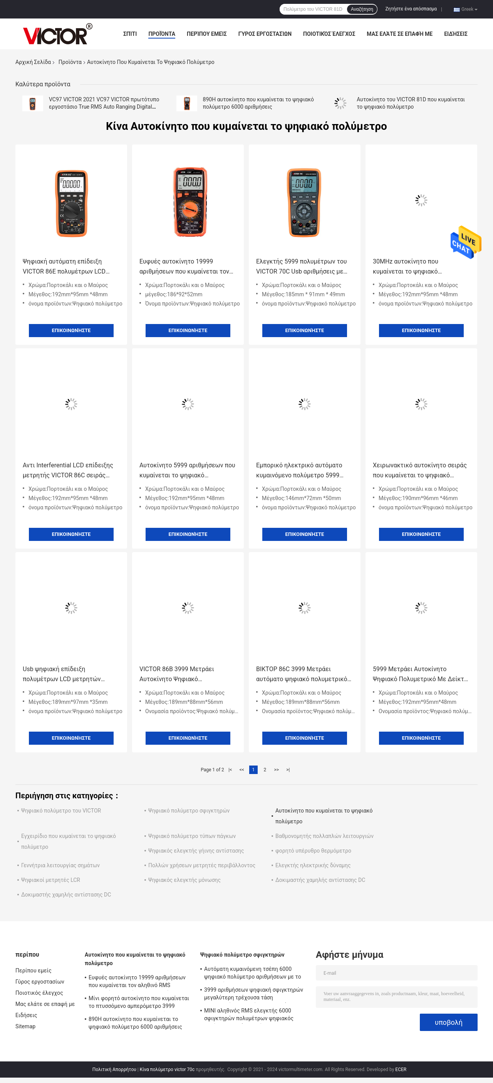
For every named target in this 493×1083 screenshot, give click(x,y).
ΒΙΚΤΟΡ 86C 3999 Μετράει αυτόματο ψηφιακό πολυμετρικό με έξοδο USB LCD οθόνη (301, 674)
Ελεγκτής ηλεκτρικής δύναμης (312, 865)
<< (242, 769)
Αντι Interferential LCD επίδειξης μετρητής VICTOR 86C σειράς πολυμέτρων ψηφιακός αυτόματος (71, 471)
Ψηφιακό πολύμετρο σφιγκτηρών (189, 811)
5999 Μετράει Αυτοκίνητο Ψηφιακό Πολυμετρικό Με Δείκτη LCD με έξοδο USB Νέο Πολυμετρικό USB (420, 674)
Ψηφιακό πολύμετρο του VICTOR (61, 811)
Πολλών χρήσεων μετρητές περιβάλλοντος (201, 865)
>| (288, 769)
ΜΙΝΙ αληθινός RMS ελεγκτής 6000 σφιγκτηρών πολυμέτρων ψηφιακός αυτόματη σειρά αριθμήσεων (248, 1015)
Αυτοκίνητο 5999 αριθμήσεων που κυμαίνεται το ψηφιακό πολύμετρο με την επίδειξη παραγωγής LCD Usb (187, 471)
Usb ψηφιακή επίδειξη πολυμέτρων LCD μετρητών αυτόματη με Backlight (62, 674)
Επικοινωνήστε (71, 330)
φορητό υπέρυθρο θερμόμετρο (313, 851)
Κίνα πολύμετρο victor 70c (167, 1069)
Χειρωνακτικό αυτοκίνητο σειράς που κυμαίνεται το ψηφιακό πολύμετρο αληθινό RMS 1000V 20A (420, 471)
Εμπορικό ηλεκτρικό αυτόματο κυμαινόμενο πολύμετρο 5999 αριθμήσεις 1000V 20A (299, 471)
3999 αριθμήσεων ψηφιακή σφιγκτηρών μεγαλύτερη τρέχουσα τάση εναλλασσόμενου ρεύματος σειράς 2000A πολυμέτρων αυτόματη (255, 995)
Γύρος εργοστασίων (265, 34)
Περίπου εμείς (207, 34)
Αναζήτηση (362, 9)
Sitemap (25, 1026)
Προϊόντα (161, 34)
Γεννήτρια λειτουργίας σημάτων (60, 865)
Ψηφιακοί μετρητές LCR (50, 880)
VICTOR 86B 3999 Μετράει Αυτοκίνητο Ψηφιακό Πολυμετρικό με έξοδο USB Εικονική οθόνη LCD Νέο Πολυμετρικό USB (177, 674)
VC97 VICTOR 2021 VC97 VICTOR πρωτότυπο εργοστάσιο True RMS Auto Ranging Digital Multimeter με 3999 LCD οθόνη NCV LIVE (104, 106)
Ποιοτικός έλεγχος (329, 34)
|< (230, 769)
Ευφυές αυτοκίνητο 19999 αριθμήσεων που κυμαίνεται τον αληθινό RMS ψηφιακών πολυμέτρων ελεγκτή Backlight (184, 267)
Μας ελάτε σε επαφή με (400, 34)
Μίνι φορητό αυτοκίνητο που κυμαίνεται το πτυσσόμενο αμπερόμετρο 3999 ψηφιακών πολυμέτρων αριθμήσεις (139, 1003)
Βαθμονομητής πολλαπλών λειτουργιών (324, 836)
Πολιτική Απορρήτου (114, 1069)
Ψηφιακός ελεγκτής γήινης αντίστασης (196, 851)
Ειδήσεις (456, 34)
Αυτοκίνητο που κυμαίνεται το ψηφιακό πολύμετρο (135, 959)
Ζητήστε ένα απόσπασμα (411, 9)
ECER (400, 1069)
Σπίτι (130, 34)
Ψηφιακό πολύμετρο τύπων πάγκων (192, 836)
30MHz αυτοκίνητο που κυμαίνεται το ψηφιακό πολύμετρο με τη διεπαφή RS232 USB (419, 267)
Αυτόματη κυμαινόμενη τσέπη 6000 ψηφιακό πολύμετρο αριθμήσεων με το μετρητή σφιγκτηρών (252, 974)
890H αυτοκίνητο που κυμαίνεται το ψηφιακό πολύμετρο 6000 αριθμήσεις (135, 1023)
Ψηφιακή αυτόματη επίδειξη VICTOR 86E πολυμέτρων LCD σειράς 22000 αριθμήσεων (64, 267)
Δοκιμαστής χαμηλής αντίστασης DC (320, 880)
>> (276, 769)
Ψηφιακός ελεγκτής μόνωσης (184, 880)
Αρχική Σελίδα (33, 62)
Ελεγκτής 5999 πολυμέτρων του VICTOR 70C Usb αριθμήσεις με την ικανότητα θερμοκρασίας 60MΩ (301, 267)
